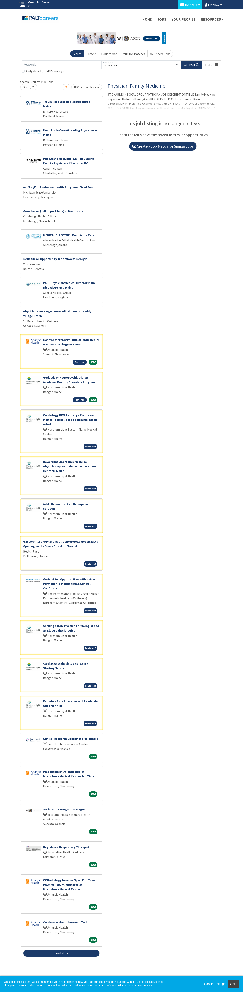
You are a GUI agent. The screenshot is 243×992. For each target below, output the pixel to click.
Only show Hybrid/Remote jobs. (46, 71)
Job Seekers (190, 4)
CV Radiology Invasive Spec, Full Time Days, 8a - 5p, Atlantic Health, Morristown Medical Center (69, 884)
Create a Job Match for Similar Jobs (162, 146)
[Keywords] (61, 64)
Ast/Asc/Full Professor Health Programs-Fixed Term (59, 187)
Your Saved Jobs (160, 54)
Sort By (27, 87)
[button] (211, 64)
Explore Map (109, 54)
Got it (233, 984)
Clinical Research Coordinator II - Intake (70, 739)
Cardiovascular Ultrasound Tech (65, 922)
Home (147, 19)
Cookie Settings (214, 984)
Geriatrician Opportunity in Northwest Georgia (55, 259)
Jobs (161, 19)
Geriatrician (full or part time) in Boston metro (55, 211)
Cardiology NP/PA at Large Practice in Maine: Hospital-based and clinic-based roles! (70, 419)
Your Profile (184, 19)
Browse (91, 54)
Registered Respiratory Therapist (66, 847)
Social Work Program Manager (64, 809)
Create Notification (86, 87)
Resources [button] (211, 19)
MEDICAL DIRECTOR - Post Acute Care (68, 235)
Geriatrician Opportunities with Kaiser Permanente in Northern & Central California (69, 583)
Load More (61, 953)
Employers (213, 4)
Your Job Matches (133, 54)
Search (77, 54)
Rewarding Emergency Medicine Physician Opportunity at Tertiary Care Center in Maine (69, 466)
